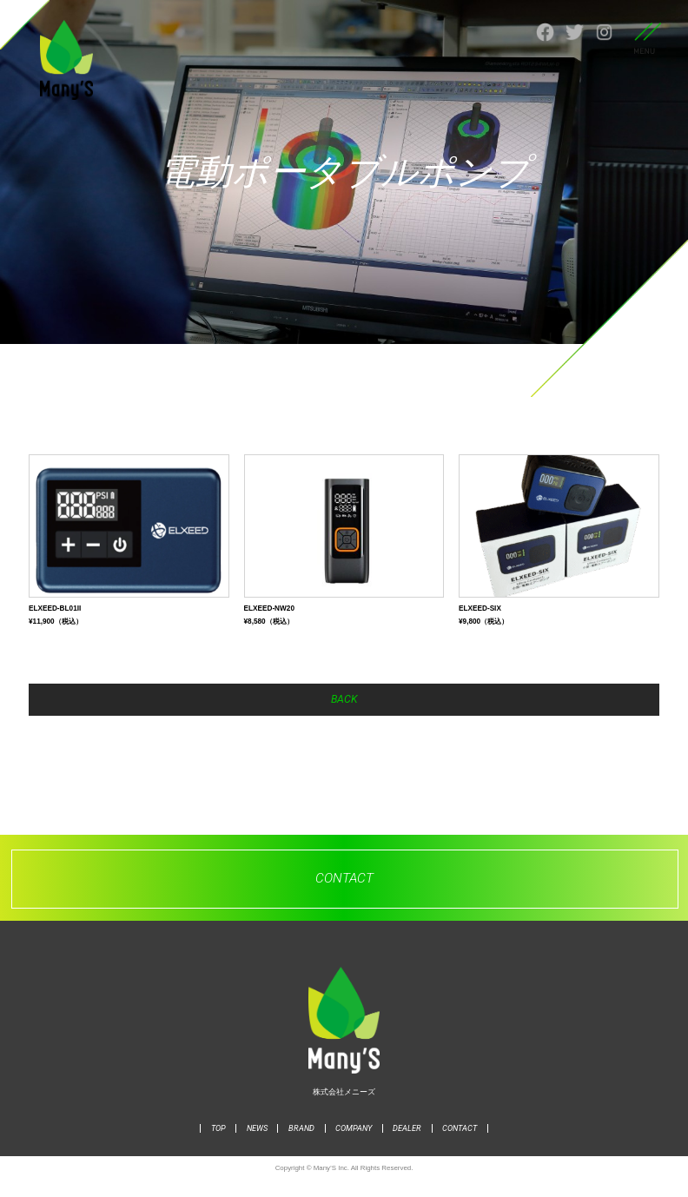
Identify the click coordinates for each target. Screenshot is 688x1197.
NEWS (257, 1146)
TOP (218, 1146)
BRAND (301, 1146)
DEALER (407, 1146)
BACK (344, 712)
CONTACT (459, 1146)
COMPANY (353, 1146)
